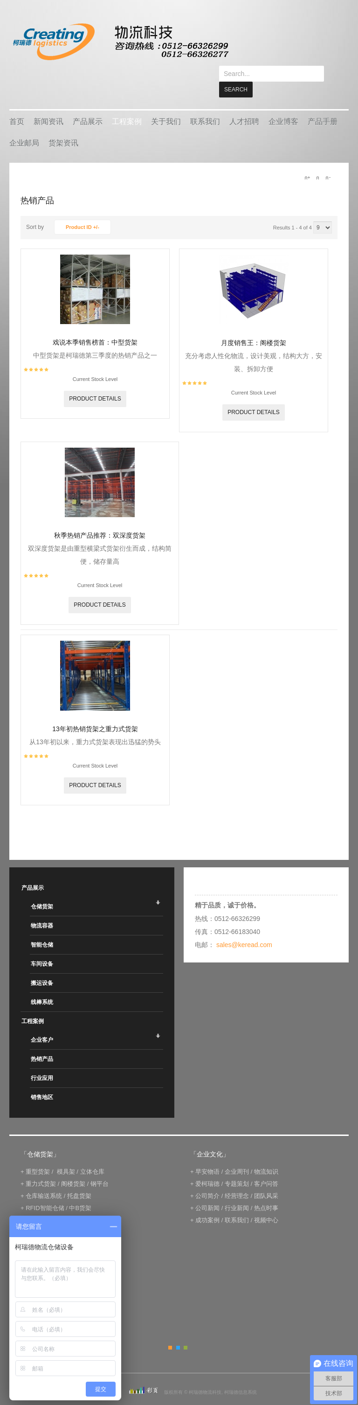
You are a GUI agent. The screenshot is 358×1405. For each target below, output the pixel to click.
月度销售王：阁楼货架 (253, 327)
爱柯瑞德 (207, 1167)
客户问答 (266, 1167)
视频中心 (266, 1204)
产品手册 (322, 106)
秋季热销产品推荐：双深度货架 (99, 519)
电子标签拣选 (44, 1204)
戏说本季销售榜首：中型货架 (95, 326)
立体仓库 (92, 1155)
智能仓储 (42, 929)
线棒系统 (42, 986)
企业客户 (42, 1024)
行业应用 (42, 1062)
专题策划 (237, 1167)
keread (120, 41)
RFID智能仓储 (45, 1192)
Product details (95, 383)
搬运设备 (42, 967)
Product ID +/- (82, 211)
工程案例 (127, 106)
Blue (178, 1332)
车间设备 (42, 948)
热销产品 (42, 1043)
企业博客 (283, 106)
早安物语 (207, 1155)
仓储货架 (42, 890)
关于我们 (166, 106)
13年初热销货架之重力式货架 (95, 713)
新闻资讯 (48, 106)
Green (185, 1332)
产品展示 (88, 106)
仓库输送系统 (44, 1180)
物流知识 (266, 1155)
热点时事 (266, 1192)
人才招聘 (244, 106)
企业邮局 (24, 127)
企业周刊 (237, 1155)
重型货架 (38, 1155)
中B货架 (80, 1192)
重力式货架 (41, 1167)
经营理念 (237, 1180)
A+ (307, 162)
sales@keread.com (244, 929)
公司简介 (207, 1180)
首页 (16, 106)
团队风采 (266, 1180)
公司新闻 (207, 1192)
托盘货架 (79, 1180)
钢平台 (99, 1167)
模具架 (66, 1155)
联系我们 (205, 106)
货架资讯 (63, 127)
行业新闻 (237, 1192)
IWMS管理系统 (87, 1204)
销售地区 (42, 1081)
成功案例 (207, 1204)
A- (328, 162)
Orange (170, 1332)
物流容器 (42, 910)
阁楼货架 (73, 1167)
